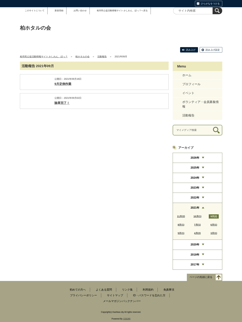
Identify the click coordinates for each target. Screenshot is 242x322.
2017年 (195, 264)
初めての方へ (78, 289)
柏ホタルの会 (82, 56)
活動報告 (102, 56)
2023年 (195, 187)
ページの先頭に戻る (201, 277)
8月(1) (181, 224)
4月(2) (197, 233)
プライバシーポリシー (83, 295)
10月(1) (197, 216)
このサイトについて (35, 10)
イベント (188, 93)
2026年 (195, 157)
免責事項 (168, 289)
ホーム (186, 75)
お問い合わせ (80, 10)
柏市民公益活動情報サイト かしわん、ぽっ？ (44, 56)
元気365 (127, 319)
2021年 (195, 207)
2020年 (195, 244)
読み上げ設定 (213, 49)
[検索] (217, 10)
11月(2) (181, 216)
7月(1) (197, 224)
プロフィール (191, 84)
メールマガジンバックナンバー (122, 301)
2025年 (195, 167)
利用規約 (148, 289)
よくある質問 (104, 289)
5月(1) (181, 233)
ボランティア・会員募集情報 (200, 104)
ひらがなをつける (210, 3)
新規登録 (59, 10)
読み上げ (190, 49)
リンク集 (127, 289)
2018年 (195, 254)
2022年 (195, 197)
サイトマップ (115, 295)
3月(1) (213, 233)
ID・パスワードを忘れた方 (149, 295)
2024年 (195, 177)
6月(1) (213, 224)
